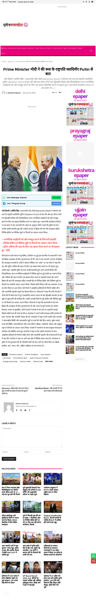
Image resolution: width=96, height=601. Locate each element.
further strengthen (31, 354)
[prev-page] (3, 593)
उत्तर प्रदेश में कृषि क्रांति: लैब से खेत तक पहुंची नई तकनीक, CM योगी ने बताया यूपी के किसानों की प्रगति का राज (32, 550)
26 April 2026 (80, 100)
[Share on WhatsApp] (93, 555)
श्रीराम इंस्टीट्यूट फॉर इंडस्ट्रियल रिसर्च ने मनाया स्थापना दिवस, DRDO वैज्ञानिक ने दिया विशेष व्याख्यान (10, 520)
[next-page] (7, 593)
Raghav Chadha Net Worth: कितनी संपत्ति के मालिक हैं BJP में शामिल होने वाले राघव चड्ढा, (52, 518)
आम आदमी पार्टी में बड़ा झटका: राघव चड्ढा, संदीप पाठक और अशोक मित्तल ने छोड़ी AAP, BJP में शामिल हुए (10, 550)
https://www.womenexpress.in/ (26, 406)
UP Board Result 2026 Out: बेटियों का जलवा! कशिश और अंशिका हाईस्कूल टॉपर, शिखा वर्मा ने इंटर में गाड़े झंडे (32, 580)
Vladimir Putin (38, 361)
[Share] (93, 560)
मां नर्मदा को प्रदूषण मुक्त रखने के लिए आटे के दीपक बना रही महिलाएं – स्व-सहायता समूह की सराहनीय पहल (85, 348)
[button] (91, 50)
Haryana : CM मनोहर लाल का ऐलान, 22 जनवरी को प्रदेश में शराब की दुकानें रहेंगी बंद (15, 391)
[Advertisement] (63, 25)
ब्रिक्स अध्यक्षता (49, 361)
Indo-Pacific (7, 358)
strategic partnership (10, 361)
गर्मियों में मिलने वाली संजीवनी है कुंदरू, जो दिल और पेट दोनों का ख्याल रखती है (85, 306)
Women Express (14, 93)
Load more (80, 359)
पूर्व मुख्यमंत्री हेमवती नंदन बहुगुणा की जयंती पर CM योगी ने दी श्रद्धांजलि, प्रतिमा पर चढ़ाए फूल (32, 491)
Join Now (56, 198)
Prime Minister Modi (20, 358)
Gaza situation (45, 354)
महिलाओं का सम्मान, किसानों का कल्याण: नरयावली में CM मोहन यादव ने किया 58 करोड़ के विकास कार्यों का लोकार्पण (53, 550)
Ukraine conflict (25, 361)
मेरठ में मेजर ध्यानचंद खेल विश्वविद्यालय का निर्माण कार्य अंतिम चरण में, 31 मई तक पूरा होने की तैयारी (11, 491)
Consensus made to (16, 354)
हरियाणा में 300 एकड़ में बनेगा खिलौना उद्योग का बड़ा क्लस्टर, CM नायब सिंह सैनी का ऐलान (10, 579)
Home (4, 61)
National (11, 61)
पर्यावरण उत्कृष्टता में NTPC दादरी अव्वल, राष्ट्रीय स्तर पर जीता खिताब (51, 491)
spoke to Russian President (39, 358)
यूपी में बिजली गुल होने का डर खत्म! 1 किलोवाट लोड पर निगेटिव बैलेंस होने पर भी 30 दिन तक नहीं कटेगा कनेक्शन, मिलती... (32, 520)
